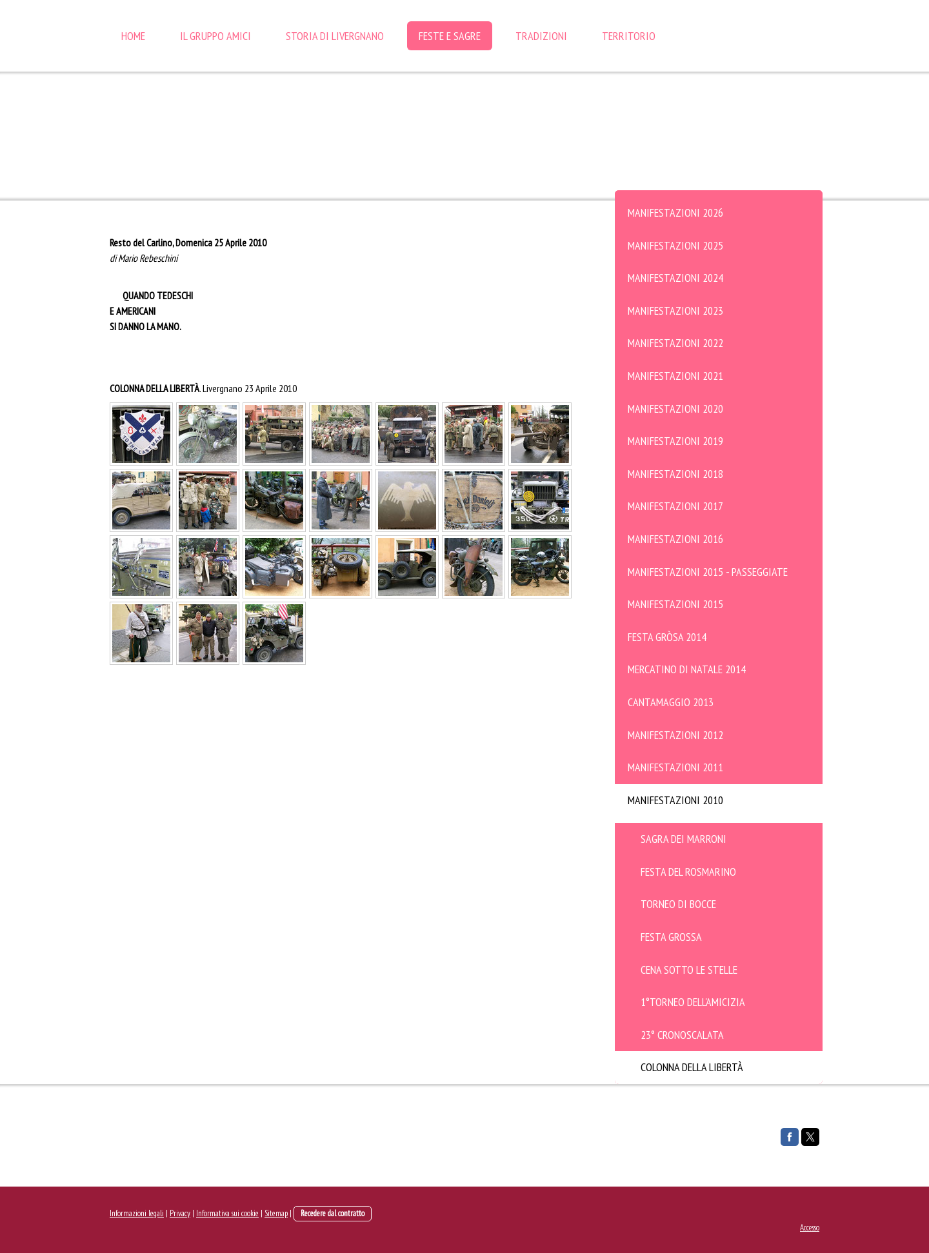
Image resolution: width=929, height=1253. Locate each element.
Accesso (809, 1227)
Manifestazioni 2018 (675, 473)
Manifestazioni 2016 (675, 538)
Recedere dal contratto (333, 1213)
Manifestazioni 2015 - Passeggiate (708, 571)
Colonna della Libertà (692, 1067)
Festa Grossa (671, 936)
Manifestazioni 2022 (675, 342)
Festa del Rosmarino (688, 871)
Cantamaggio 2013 (671, 702)
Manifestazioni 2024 (675, 277)
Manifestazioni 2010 (675, 800)
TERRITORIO (628, 35)
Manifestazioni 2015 (675, 604)
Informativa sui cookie (227, 1213)
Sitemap (276, 1213)
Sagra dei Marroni (683, 838)
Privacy (180, 1213)
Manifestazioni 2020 (675, 408)
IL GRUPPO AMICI (215, 35)
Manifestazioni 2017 (675, 505)
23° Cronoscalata (682, 1034)
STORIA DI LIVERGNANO (335, 35)
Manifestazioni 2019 (675, 440)
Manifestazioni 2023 (675, 310)
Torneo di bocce (678, 903)
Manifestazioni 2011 (675, 767)
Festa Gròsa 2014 (667, 636)
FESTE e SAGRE (450, 35)
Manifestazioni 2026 (675, 212)
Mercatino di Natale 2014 (687, 669)
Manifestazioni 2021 (675, 375)
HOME (133, 35)
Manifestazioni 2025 (675, 245)
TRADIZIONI (541, 35)
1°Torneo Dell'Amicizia (693, 1001)
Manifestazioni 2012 (675, 734)
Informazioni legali (137, 1213)
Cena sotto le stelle (689, 969)
